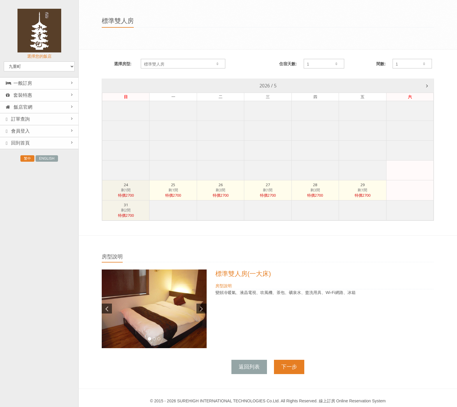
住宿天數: (288, 63)
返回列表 (249, 367)
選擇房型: (123, 63)
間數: (381, 63)
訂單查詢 (18, 119)
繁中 (27, 158)
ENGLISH (47, 158)
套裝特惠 (19, 95)
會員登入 (18, 131)
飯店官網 (19, 107)
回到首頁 (18, 143)
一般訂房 (19, 83)
